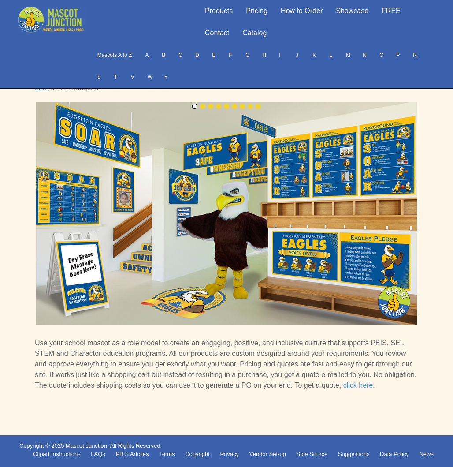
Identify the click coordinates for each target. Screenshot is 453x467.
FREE (391, 11)
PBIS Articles (132, 454)
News (426, 454)
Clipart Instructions (57, 454)
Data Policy (394, 454)
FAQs (98, 454)
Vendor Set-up (267, 454)
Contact (217, 33)
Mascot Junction (86, 445)
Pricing (256, 11)
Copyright (197, 454)
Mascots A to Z (114, 55)
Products (219, 11)
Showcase (352, 11)
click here (358, 385)
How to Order (302, 11)
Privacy (229, 454)
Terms (167, 454)
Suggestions (354, 454)
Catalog (254, 33)
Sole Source (311, 454)
